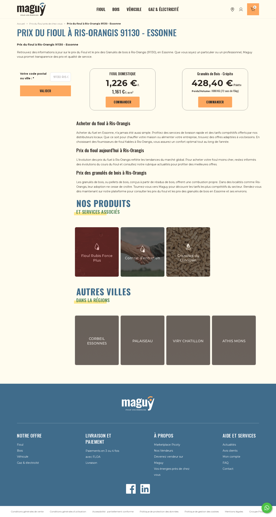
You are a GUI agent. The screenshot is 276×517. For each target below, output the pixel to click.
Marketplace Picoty (167, 444)
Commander (122, 102)
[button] (101, 9)
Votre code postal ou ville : (33, 76)
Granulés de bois (117, 52)
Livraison (91, 463)
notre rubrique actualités (153, 164)
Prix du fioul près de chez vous (45, 23)
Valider (45, 91)
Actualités (229, 444)
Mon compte (231, 456)
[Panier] (253, 9)
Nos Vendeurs (163, 450)
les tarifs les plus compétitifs (208, 186)
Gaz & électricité (28, 463)
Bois (20, 450)
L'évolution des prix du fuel (94, 159)
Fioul (84, 52)
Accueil (21, 23)
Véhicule (22, 456)
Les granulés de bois (90, 182)
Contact (228, 469)
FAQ (226, 463)
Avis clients (230, 450)
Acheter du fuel (86, 132)
